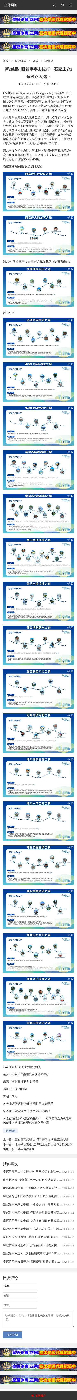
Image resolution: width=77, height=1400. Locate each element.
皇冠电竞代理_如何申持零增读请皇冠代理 (41, 1139)
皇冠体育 (20, 60)
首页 (6, 60)
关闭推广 (40, 1395)
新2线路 (11, 1130)
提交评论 (12, 1337)
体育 (35, 60)
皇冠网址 (10, 5)
